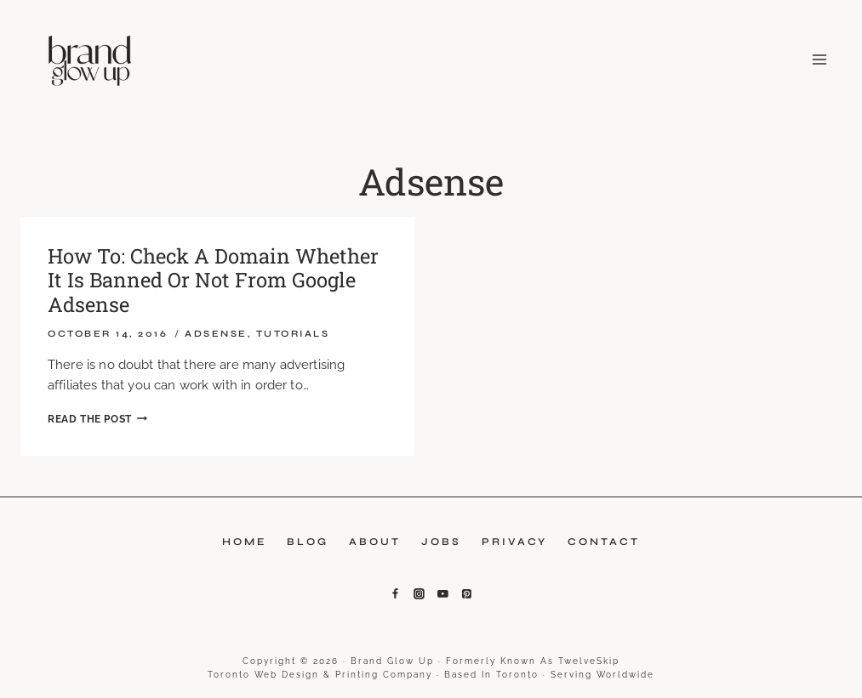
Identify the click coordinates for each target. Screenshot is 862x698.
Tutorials (293, 333)
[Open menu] (816, 59)
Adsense (216, 333)
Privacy (514, 542)
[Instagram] (419, 594)
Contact (604, 542)
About (375, 542)
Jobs (441, 542)
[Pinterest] (467, 594)
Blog (307, 542)
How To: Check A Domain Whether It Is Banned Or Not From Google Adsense (214, 280)
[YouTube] (443, 594)
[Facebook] (396, 594)
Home (244, 542)
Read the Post (97, 419)
